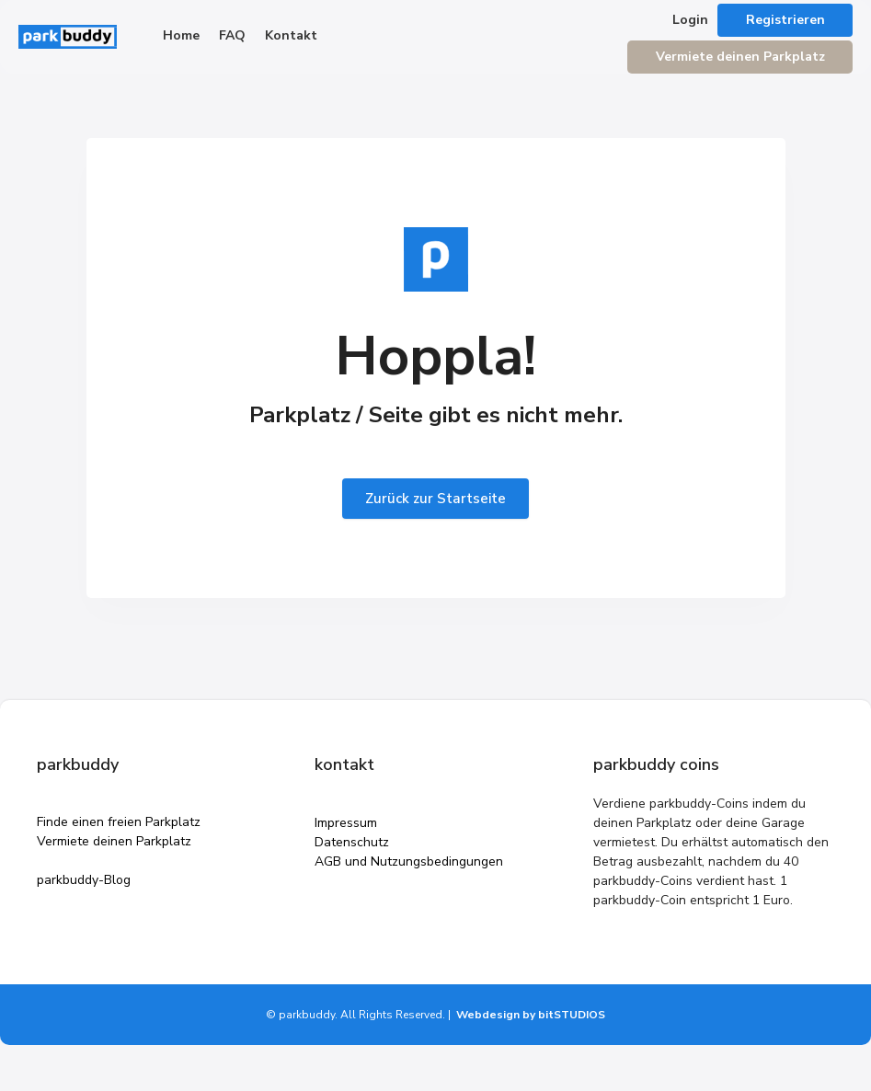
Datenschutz (352, 842)
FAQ (232, 35)
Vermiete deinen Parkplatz (740, 56)
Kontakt (291, 35)
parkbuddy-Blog (84, 880)
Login (690, 20)
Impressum (346, 823)
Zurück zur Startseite (435, 498)
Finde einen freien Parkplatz (119, 822)
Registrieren (785, 20)
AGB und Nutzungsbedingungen (409, 861)
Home (181, 35)
